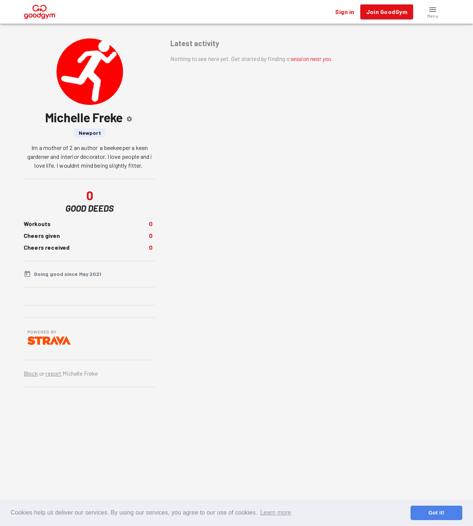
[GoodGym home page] (40, 10)
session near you (310, 58)
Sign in (344, 11)
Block (31, 373)
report (53, 373)
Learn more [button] (275, 512)
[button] (432, 11)
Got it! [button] (436, 513)
